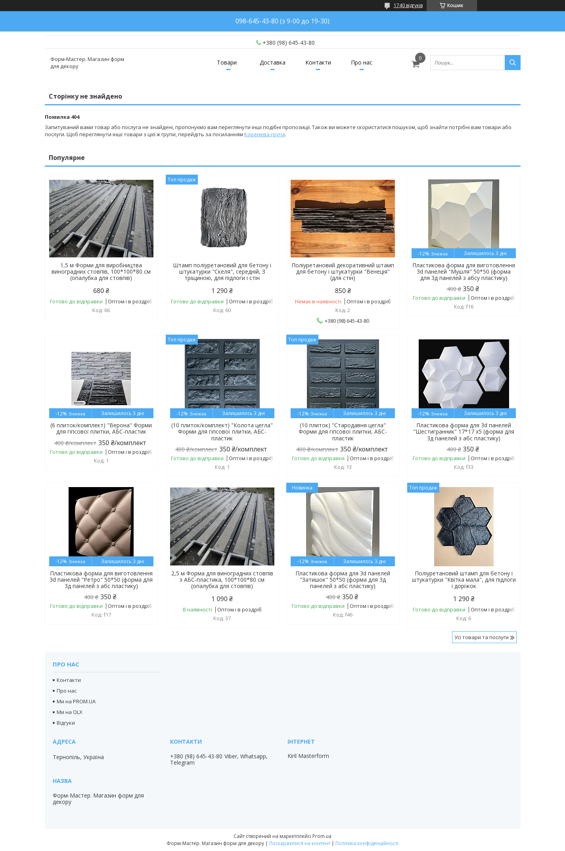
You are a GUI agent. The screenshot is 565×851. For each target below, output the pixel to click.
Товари (227, 62)
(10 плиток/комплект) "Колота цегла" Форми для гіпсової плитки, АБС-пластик (222, 431)
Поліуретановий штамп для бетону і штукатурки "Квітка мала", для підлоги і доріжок (464, 579)
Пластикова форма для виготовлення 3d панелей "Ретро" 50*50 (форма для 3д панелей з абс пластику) (101, 579)
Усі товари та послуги (481, 637)
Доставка (272, 62)
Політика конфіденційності (366, 843)
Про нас (361, 62)
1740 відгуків (408, 5)
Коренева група (264, 134)
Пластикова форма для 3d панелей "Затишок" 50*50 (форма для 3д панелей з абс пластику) (342, 579)
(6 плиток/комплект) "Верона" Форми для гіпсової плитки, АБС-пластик (101, 428)
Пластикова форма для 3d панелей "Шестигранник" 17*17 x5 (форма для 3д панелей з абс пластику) (463, 431)
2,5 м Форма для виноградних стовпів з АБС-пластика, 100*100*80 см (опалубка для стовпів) (222, 579)
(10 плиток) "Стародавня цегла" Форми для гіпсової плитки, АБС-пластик (343, 431)
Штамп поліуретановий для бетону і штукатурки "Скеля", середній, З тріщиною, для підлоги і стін (222, 271)
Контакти (318, 62)
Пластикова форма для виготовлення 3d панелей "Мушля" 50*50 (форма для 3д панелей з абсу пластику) (463, 271)
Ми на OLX (69, 712)
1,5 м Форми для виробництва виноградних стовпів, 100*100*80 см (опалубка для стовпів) (101, 271)
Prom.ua (321, 836)
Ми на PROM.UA (76, 701)
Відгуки (66, 722)
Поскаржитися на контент (299, 843)
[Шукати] (513, 62)
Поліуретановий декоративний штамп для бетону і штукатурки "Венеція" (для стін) (342, 271)
